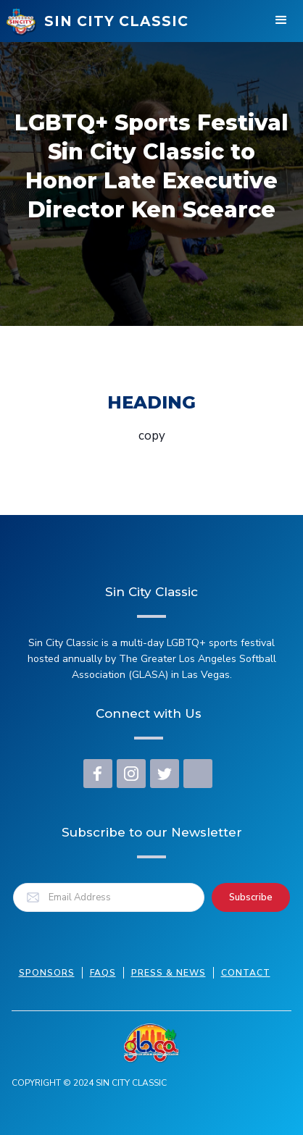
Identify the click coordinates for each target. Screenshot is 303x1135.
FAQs (103, 973)
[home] (97, 21)
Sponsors (47, 973)
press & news (168, 973)
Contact (245, 973)
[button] (281, 21)
